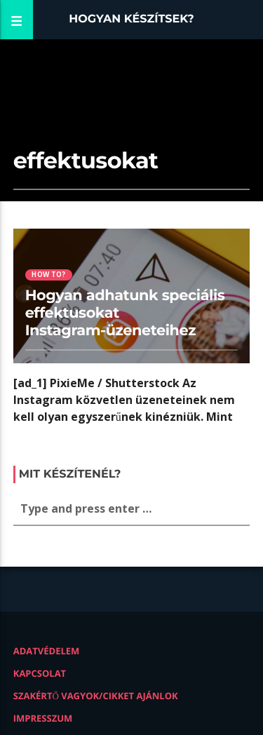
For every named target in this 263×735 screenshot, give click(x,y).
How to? (48, 274)
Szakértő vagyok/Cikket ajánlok (95, 695)
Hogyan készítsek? (131, 19)
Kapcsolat (39, 673)
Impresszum (43, 718)
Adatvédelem (46, 651)
